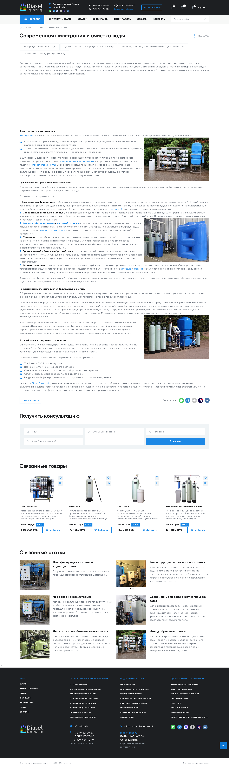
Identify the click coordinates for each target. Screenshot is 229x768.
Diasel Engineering (41, 383)
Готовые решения (78, 685)
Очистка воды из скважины (84, 699)
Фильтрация (26, 136)
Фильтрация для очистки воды (39, 47)
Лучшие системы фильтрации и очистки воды (88, 47)
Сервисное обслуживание (83, 694)
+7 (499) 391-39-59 (99, 6)
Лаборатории (126, 717)
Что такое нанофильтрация (72, 597)
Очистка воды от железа (82, 708)
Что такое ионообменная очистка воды (81, 631)
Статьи (82, 19)
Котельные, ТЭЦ (128, 685)
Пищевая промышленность (133, 703)
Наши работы (122, 19)
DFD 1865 (123, 506)
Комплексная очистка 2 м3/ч (184, 506)
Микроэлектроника (129, 708)
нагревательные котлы (43, 165)
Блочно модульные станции (185, 694)
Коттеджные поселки (131, 694)
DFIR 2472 (75, 506)
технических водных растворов (76, 161)
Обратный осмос (179, 708)
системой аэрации (68, 223)
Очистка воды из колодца (83, 703)
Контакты (159, 19)
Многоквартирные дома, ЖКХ (134, 689)
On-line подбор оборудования (85, 689)
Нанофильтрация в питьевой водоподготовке (73, 564)
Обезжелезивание (179, 699)
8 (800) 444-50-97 (124, 6)
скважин (138, 269)
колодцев (125, 269)
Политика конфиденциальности (196, 763)
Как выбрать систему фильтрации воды (44, 54)
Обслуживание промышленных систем (190, 717)
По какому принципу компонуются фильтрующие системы (153, 47)
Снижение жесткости (80, 713)
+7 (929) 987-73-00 (99, 9)
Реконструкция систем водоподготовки (177, 562)
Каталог (23, 684)
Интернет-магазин (29, 689)
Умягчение (176, 703)
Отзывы (142, 19)
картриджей (115, 209)
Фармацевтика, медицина (133, 713)
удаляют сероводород (53, 230)
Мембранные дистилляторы (184, 685)
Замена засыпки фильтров (83, 717)
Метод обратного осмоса (168, 631)
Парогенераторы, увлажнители (135, 699)
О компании (100, 19)
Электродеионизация (181, 689)
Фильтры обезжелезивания (39, 223)
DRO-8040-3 (29, 506)
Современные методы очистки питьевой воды (178, 599)
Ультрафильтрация (180, 713)
